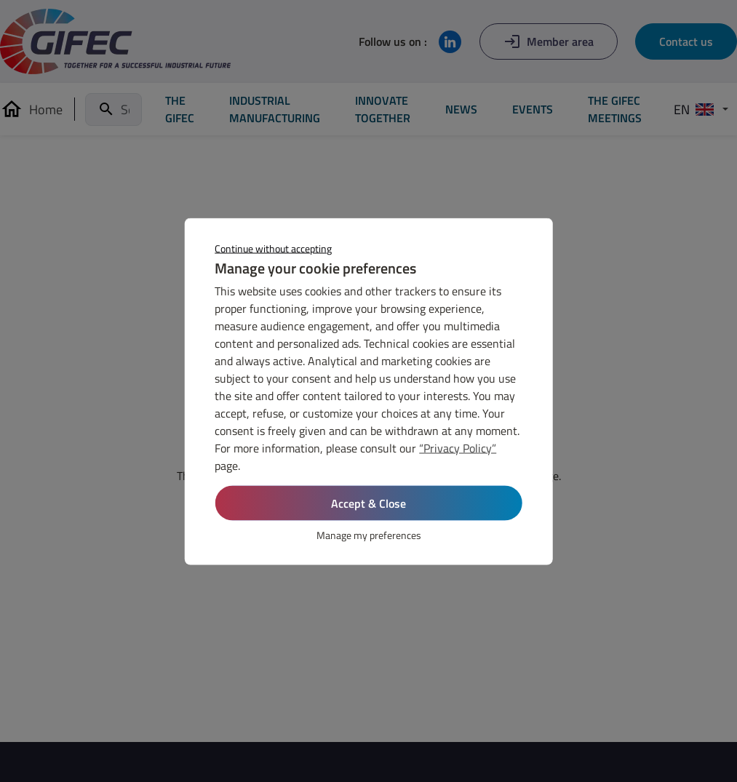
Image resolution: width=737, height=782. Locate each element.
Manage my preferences (368, 534)
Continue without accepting (273, 247)
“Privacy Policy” (457, 447)
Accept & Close (368, 502)
